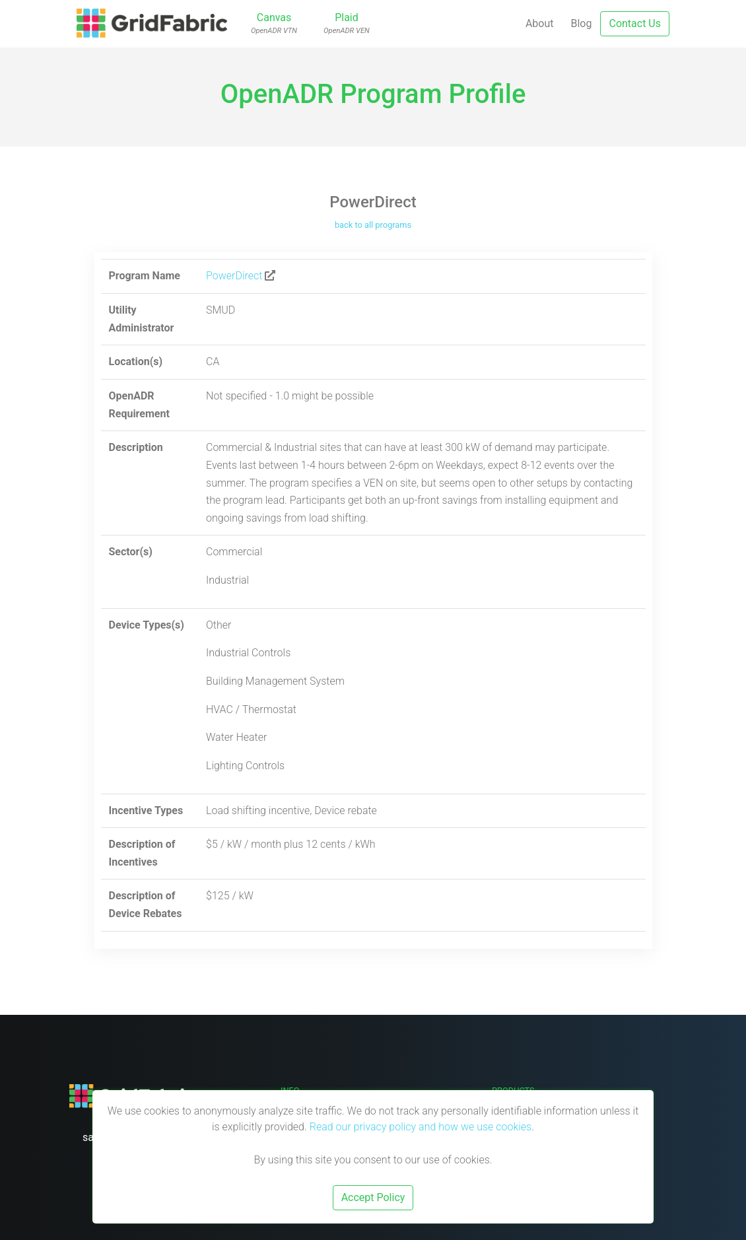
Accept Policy (373, 1197)
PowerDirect (234, 275)
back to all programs (373, 225)
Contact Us (635, 23)
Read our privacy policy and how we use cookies (421, 1126)
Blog (581, 23)
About (540, 23)
